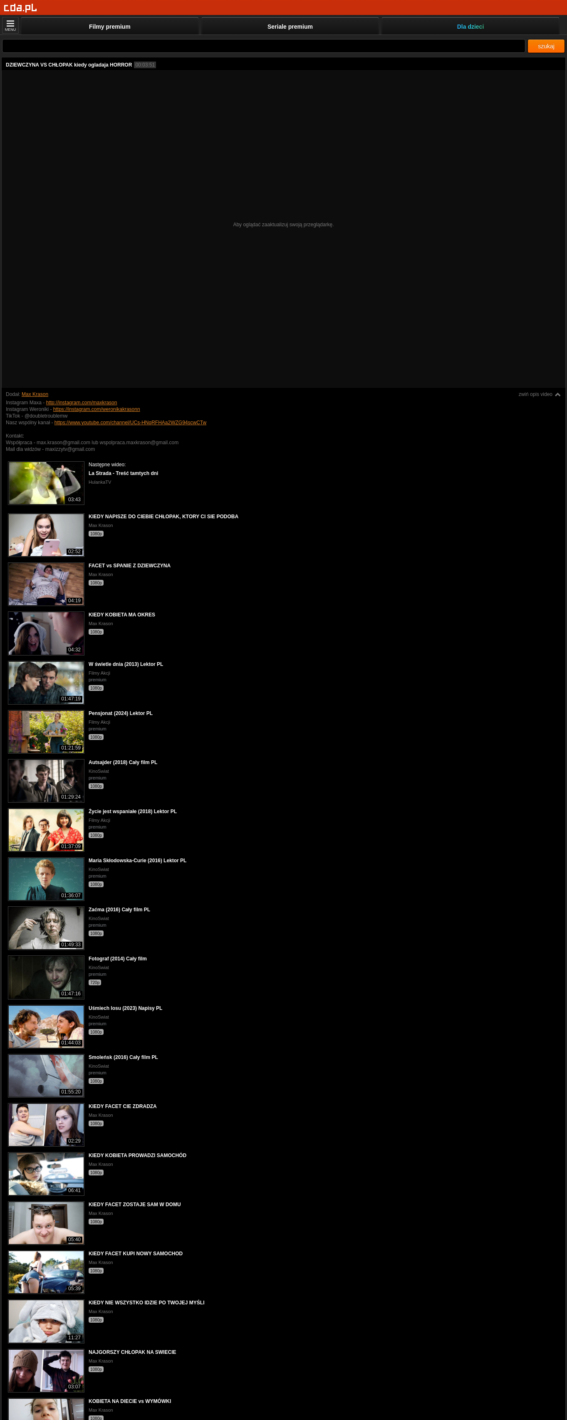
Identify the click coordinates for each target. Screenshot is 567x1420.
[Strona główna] (20, 8)
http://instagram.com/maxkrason (81, 403)
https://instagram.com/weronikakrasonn (96, 409)
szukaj (546, 46)
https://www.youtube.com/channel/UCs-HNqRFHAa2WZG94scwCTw (130, 423)
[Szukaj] (263, 46)
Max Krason (35, 394)
